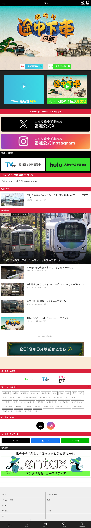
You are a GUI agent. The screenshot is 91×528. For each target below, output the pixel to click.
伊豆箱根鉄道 (48, 407)
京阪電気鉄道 (7, 411)
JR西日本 (24, 393)
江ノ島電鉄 (6, 402)
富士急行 (37, 407)
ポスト (16, 441)
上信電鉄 (28, 407)
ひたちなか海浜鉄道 (27, 402)
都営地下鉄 (46, 393)
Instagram (51, 426)
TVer (45, 379)
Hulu (28, 379)
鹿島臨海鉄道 (78, 407)
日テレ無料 (62, 379)
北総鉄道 (18, 411)
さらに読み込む (45, 336)
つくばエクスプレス (73, 397)
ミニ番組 (4, 511)
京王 (74, 393)
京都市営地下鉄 (77, 402)
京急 (4, 397)
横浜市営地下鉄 (45, 397)
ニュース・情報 (52, 495)
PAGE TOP (45, 489)
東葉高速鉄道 (51, 402)
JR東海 (15, 393)
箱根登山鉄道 (7, 407)
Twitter (40, 426)
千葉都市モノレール (63, 407)
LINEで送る (75, 441)
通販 (3, 516)
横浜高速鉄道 (58, 397)
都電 (15, 402)
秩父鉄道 (40, 402)
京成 (67, 393)
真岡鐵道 (18, 407)
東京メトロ (35, 393)
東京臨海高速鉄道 (30, 397)
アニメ (49, 505)
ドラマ (4, 495)
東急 (80, 393)
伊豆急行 (37, 411)
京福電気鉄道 (64, 402)
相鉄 (19, 397)
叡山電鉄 (28, 411)
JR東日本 (6, 393)
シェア (45, 441)
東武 (54, 393)
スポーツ (4, 505)
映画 (48, 500)
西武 (61, 393)
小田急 (11, 397)
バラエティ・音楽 (7, 500)
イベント (50, 511)
